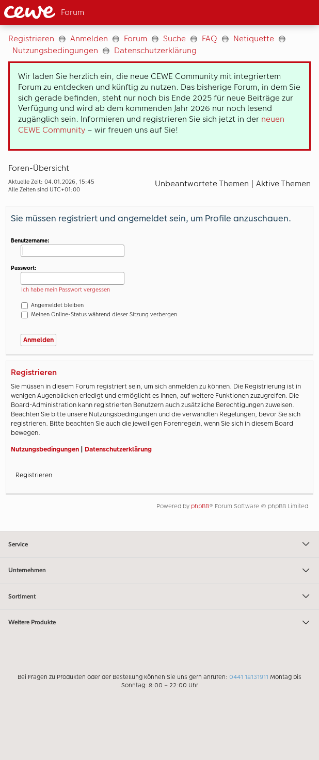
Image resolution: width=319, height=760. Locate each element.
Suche (174, 38)
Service (159, 544)
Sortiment (159, 596)
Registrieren (31, 38)
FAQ (209, 38)
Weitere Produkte (159, 622)
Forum (135, 38)
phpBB (200, 506)
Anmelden (89, 38)
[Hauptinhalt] (159, 278)
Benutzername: (30, 241)
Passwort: (24, 268)
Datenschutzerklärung (155, 50)
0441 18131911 (248, 677)
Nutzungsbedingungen (55, 50)
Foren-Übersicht (38, 168)
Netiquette (253, 38)
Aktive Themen (283, 183)
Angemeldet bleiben (52, 305)
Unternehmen (159, 570)
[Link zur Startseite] (73, 12)
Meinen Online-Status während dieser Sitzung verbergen (99, 314)
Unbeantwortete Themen (202, 183)
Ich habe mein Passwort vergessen (65, 290)
